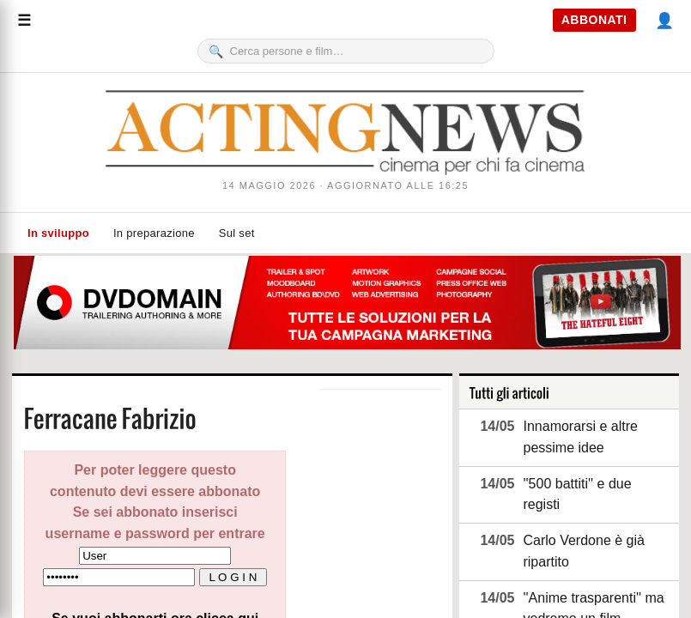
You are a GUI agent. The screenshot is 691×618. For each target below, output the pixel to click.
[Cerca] (356, 51)
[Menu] (24, 20)
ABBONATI (594, 20)
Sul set (237, 233)
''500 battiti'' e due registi (577, 494)
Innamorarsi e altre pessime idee (580, 437)
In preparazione (154, 233)
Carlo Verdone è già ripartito (583, 551)
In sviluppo (58, 233)
